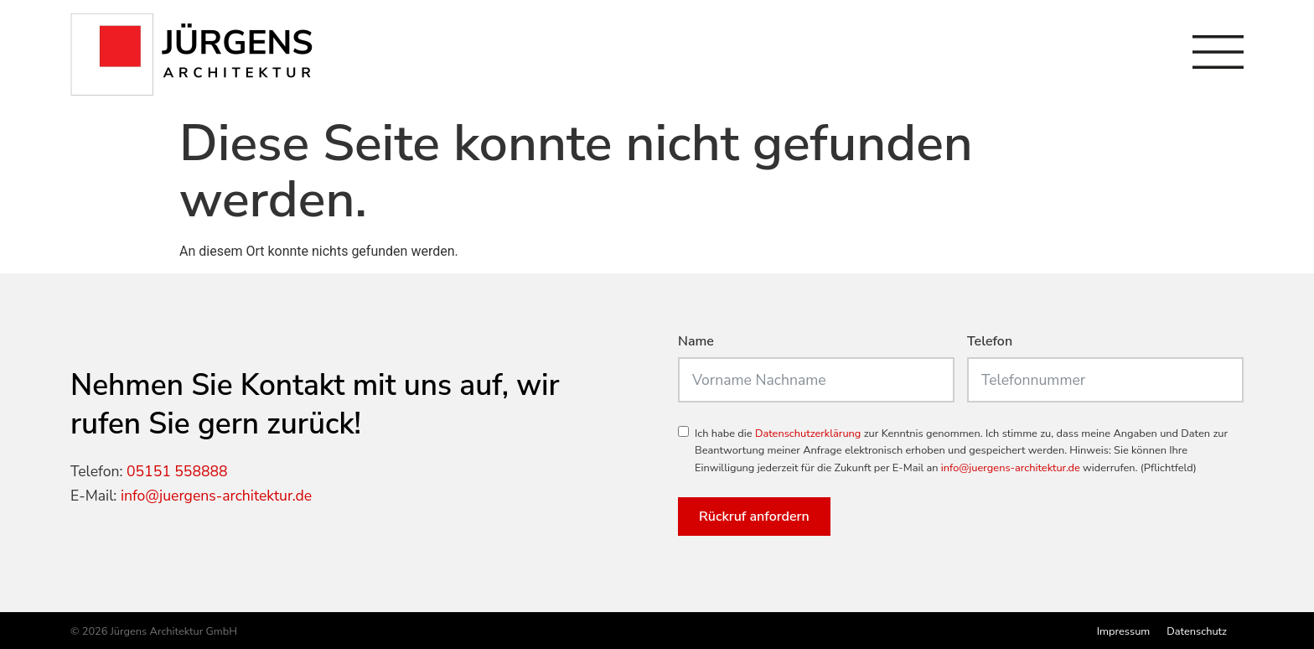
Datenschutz (1197, 631)
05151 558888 (177, 471)
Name (696, 342)
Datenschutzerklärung (808, 433)
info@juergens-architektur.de (216, 495)
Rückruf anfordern (754, 516)
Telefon (989, 342)
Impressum (1123, 631)
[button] (37, 612)
